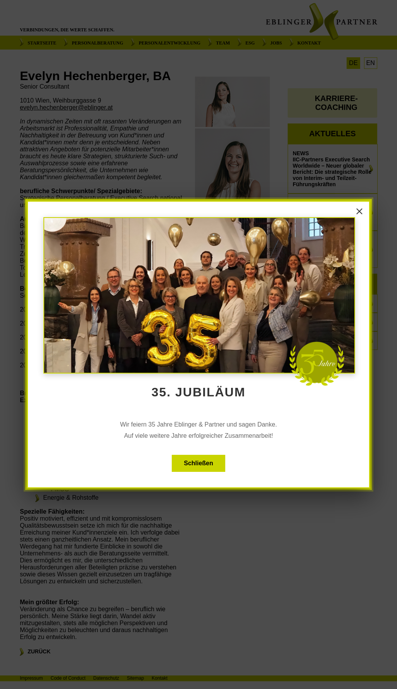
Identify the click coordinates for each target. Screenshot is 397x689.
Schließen (198, 463)
